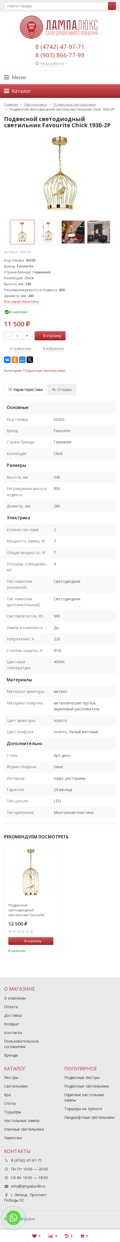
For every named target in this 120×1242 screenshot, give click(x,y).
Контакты (13, 1032)
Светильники (16, 1086)
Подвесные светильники (44, 370)
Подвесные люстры (82, 1077)
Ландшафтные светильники (89, 1117)
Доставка (12, 1015)
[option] (22, 232)
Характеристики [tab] (25, 389)
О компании (15, 998)
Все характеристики (21, 301)
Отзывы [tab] (62, 389)
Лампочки (13, 1137)
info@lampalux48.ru (28, 1186)
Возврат (12, 1023)
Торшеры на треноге (83, 1108)
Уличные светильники (24, 1129)
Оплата (11, 1006)
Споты (10, 1103)
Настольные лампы (21, 1120)
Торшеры (12, 1111)
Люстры (11, 1077)
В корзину (49, 335)
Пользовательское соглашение (21, 1044)
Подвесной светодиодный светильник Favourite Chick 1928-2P (26, 910)
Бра (7, 1094)
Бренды (11, 1055)
